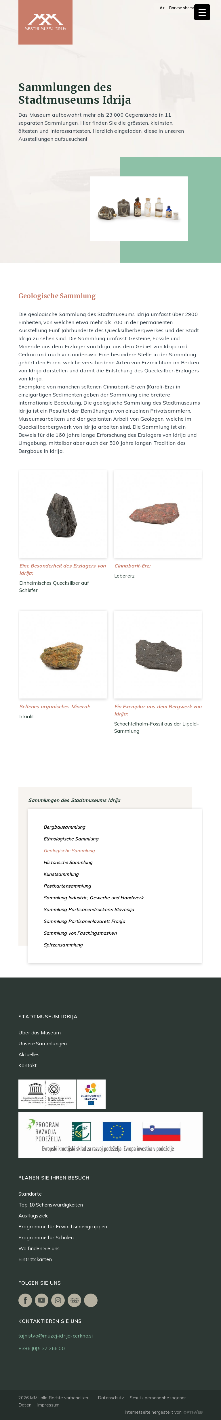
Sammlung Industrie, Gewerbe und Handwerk (93, 898)
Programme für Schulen (46, 1237)
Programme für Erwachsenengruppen (62, 1226)
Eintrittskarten (35, 1259)
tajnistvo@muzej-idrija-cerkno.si (55, 1336)
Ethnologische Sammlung (70, 839)
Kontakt (27, 1065)
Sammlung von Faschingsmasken (80, 933)
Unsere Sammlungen (42, 1043)
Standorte (30, 1194)
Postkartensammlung (67, 886)
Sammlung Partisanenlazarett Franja (84, 921)
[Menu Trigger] (202, 12)
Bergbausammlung (64, 827)
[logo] (45, 22)
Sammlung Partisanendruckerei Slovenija (88, 909)
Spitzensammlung (63, 945)
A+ (162, 7)
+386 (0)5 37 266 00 (41, 1348)
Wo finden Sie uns (39, 1248)
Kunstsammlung (61, 874)
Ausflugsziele (33, 1216)
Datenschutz (111, 1397)
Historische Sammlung (67, 862)
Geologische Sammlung (69, 850)
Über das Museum (39, 1033)
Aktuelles (28, 1054)
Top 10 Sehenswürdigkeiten (50, 1205)
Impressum (48, 1405)
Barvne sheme (182, 7)
